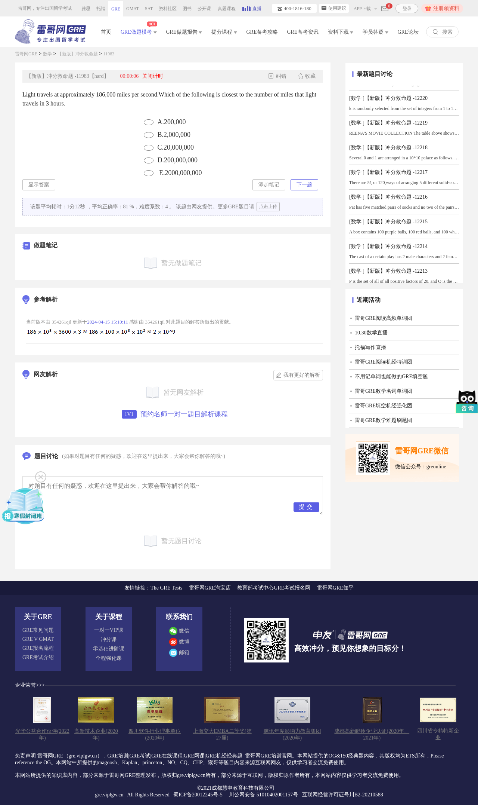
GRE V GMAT (38, 639)
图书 (187, 8)
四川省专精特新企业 (438, 734)
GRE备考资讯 (303, 32)
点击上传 (268, 206)
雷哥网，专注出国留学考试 (45, 8)
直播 (251, 7)
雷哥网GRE (26, 53)
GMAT (132, 8)
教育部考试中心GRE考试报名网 (273, 588)
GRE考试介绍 (38, 657)
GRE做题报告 (184, 32)
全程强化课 (109, 658)
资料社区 (168, 8)
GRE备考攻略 (262, 32)
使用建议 (334, 8)
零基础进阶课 (108, 649)
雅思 (85, 8)
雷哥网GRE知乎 (335, 588)
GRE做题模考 (139, 30)
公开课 (204, 8)
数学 (47, 53)
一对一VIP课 (109, 630)
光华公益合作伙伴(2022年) (42, 734)
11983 (109, 53)
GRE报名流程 (38, 648)
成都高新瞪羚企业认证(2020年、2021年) (371, 734)
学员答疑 (375, 32)
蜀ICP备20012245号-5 (198, 795)
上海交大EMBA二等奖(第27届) (222, 734)
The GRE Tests (166, 588)
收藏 (307, 76)
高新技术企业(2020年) (96, 734)
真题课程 (227, 8)
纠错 (277, 76)
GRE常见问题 (38, 630)
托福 (100, 8)
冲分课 (109, 639)
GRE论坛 (408, 32)
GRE (115, 9)
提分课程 (224, 32)
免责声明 (25, 756)
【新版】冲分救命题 (78, 53)
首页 (106, 32)
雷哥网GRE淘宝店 (210, 588)
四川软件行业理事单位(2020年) (154, 734)
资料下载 (341, 32)
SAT (149, 8)
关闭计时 (152, 76)
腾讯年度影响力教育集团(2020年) (292, 734)
